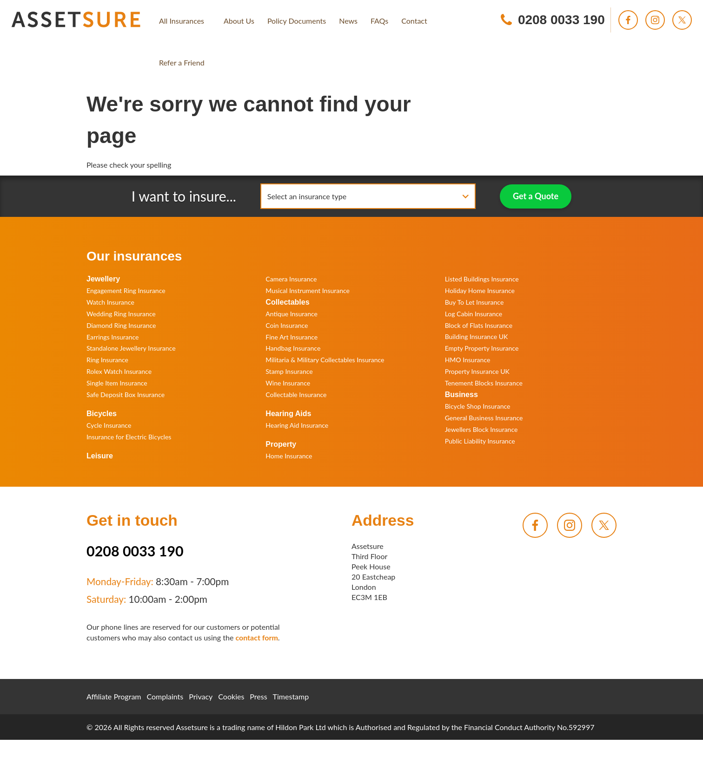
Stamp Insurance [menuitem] (288, 371)
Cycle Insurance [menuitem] (108, 425)
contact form (256, 637)
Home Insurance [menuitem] (288, 456)
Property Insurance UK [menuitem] (477, 371)
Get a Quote (535, 196)
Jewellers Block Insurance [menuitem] (481, 429)
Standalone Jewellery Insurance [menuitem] (131, 348)
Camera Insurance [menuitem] (291, 279)
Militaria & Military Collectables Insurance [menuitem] (324, 360)
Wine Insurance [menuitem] (287, 383)
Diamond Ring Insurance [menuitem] (121, 325)
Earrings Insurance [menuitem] (112, 337)
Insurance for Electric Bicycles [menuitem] (128, 437)
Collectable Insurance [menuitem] (295, 394)
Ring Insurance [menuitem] (107, 360)
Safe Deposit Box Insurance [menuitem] (125, 394)
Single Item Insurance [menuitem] (116, 383)
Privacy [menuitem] (200, 696)
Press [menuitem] (258, 696)
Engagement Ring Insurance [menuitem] (126, 290)
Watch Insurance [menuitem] (110, 302)
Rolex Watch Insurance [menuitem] (119, 371)
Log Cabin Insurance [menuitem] (474, 314)
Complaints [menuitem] (165, 696)
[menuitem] (182, 21)
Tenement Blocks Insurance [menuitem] (484, 383)
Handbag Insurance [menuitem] (292, 348)
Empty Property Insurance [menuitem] (482, 348)
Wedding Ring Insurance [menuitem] (121, 314)
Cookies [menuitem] (231, 696)
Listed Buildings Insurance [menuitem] (482, 279)
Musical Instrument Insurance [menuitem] (307, 290)
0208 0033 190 (135, 550)
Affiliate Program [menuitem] (113, 696)
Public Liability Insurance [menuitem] (480, 441)
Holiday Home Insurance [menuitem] (480, 290)
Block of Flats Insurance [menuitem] (478, 325)
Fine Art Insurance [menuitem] (291, 337)
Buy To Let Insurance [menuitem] (474, 302)
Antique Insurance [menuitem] (291, 314)
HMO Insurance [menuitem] (468, 360)
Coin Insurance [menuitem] (286, 325)
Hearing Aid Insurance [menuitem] (296, 425)
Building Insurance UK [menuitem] (476, 336)
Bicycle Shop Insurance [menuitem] (478, 406)
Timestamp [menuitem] (291, 696)
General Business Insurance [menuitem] (484, 418)
